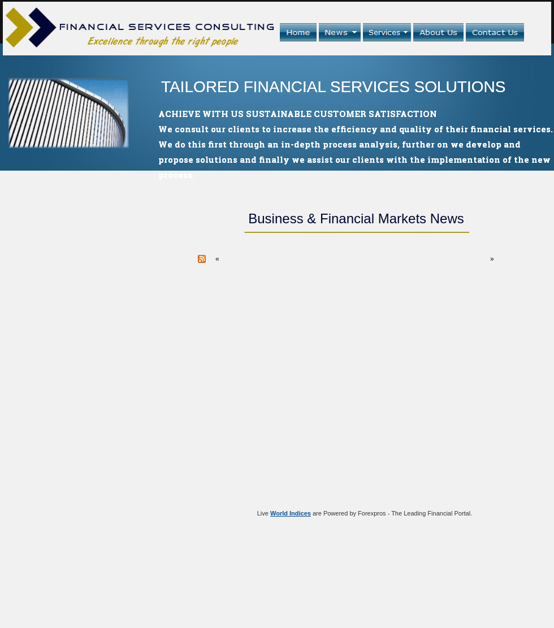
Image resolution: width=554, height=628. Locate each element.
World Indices (290, 513)
